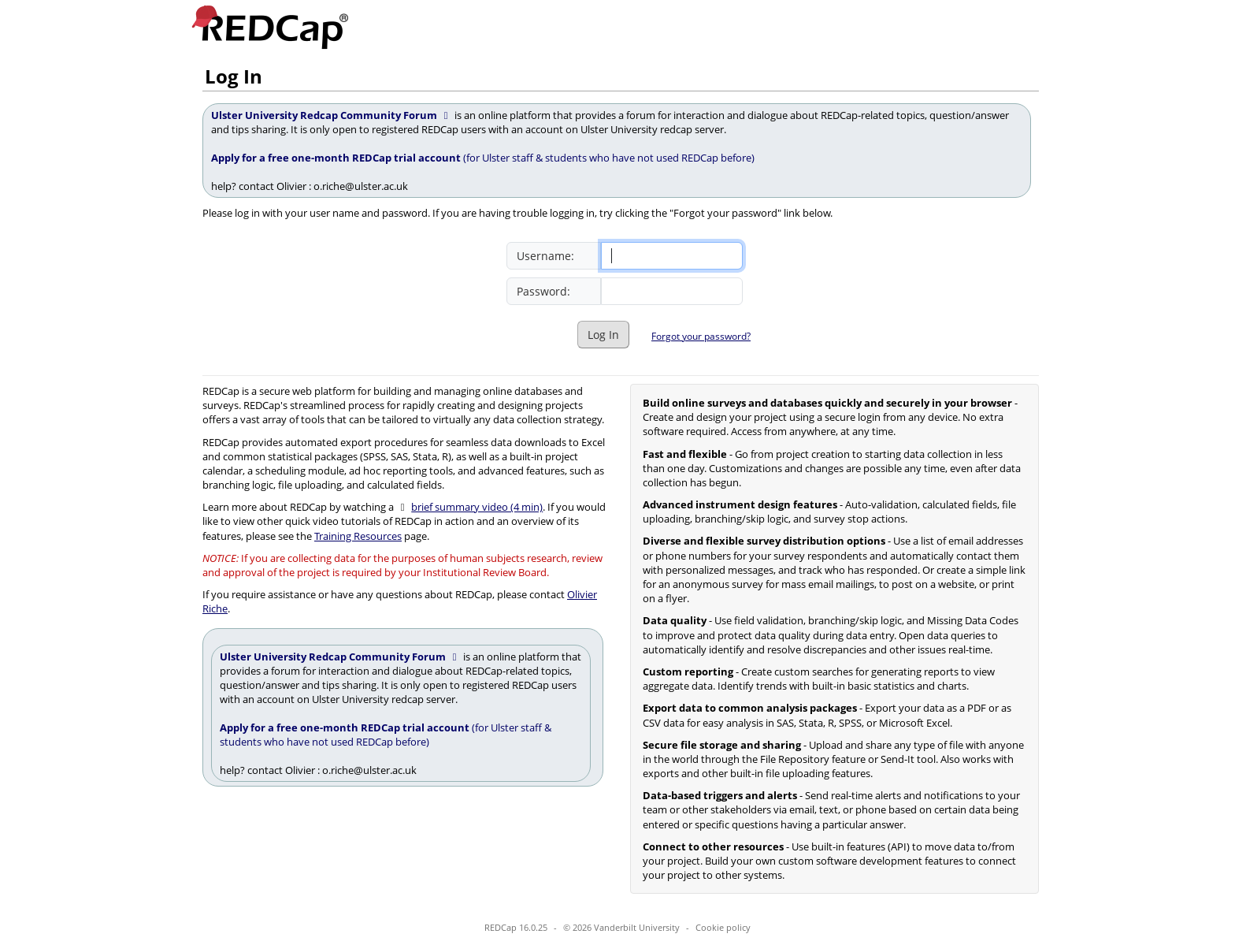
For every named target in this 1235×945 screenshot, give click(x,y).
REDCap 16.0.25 (515, 927)
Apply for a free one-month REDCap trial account (337, 158)
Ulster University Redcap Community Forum (331, 115)
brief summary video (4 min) (477, 507)
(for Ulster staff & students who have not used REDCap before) (609, 158)
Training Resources (358, 536)
